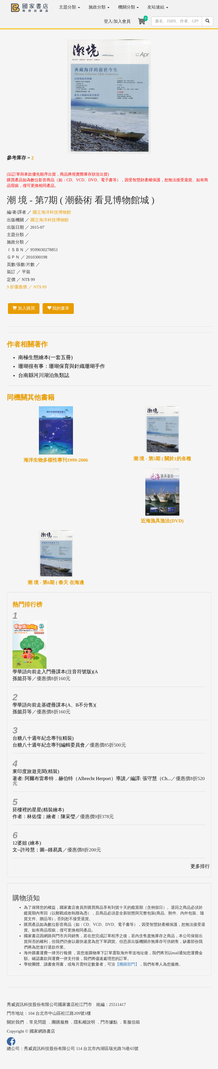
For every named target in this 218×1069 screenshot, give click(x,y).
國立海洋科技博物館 (52, 212)
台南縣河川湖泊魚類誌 (43, 375)
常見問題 (37, 1022)
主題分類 (69, 7)
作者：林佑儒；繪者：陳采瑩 (43, 816)
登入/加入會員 (117, 21)
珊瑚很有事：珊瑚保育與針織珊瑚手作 (61, 366)
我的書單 (58, 308)
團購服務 (60, 1022)
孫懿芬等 (22, 678)
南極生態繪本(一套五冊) (45, 357)
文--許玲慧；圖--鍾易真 (37, 850)
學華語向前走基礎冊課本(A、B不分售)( (54, 705)
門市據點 (109, 1022)
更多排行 (200, 866)
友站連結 (157, 7)
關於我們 (15, 1022)
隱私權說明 (84, 1022)
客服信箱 (131, 1022)
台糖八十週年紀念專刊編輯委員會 (48, 745)
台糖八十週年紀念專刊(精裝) (43, 738)
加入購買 (23, 308)
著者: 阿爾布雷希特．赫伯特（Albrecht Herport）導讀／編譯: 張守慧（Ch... (91, 778)
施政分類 (99, 7)
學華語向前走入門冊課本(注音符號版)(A (55, 671)
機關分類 (128, 7)
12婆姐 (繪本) (26, 843)
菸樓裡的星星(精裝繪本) (38, 809)
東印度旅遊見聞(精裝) (35, 771)
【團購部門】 (127, 964)
